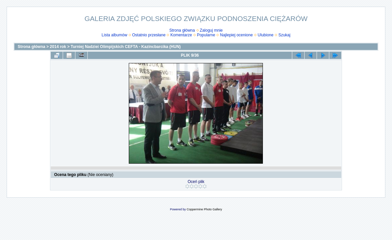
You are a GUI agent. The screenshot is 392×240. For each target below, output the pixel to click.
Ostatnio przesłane (148, 35)
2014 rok (58, 46)
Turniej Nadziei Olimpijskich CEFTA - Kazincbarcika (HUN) (126, 46)
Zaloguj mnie (211, 30)
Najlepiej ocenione (236, 35)
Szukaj (284, 35)
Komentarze (181, 35)
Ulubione (265, 35)
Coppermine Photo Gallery (204, 209)
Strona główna (182, 30)
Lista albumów (114, 35)
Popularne (206, 35)
